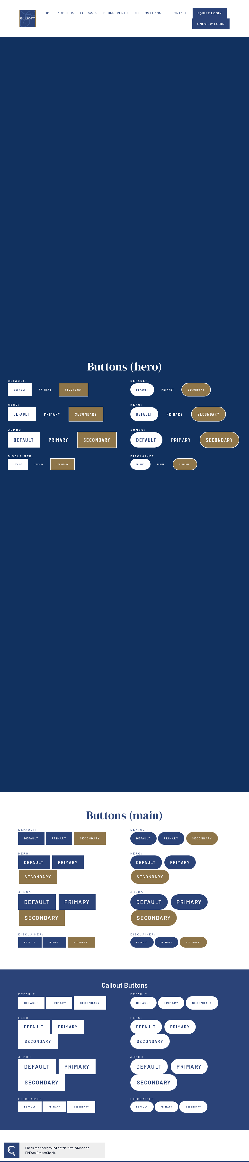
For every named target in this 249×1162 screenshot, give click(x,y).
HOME (47, 13)
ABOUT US (66, 13)
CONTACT (179, 13)
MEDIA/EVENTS (115, 13)
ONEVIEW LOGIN (211, 24)
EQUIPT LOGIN (209, 13)
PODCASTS (89, 13)
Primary (45, 389)
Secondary (73, 389)
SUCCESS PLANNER (150, 13)
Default (20, 389)
